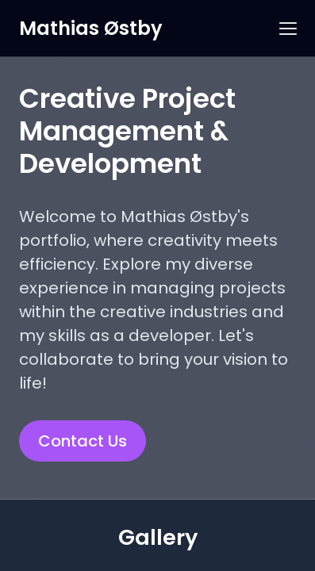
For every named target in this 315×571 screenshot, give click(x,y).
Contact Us (82, 441)
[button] (288, 28)
